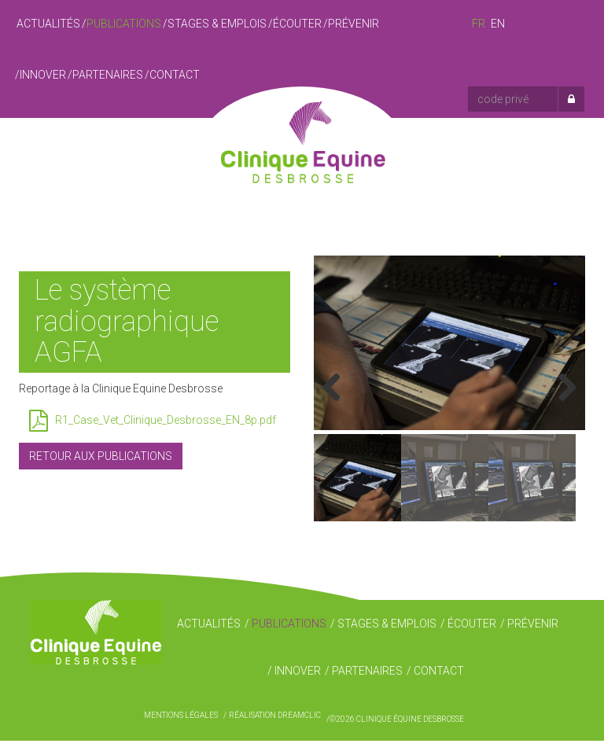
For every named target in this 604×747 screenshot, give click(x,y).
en (498, 23)
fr (478, 23)
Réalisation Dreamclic (275, 721)
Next (561, 391)
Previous (337, 391)
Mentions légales (181, 721)
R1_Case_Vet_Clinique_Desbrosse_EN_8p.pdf (152, 421)
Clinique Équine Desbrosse (302, 153)
